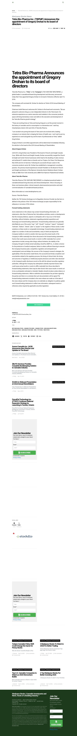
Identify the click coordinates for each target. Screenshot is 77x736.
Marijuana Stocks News (22, 16)
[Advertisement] (23, 503)
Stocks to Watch (16, 699)
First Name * (16, 439)
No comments (16, 28)
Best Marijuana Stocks (17, 328)
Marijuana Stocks (16, 330)
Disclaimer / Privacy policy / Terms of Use (23, 701)
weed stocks (46, 330)
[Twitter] (19, 525)
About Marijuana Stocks (29, 699)
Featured (15, 640)
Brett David (14, 357)
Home (13, 10)
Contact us (15, 702)
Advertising (40, 701)
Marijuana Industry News (50, 328)
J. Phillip (14, 320)
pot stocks (40, 330)
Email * (15, 444)
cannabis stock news (29, 328)
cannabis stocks (39, 328)
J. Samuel (14, 653)
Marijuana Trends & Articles (25, 640)
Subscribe (24, 452)
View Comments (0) (38, 304)
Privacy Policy (17, 457)
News (35, 330)
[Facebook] (14, 525)
